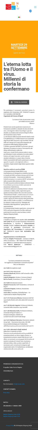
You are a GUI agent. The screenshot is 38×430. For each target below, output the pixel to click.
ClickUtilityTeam (8, 371)
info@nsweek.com (19, 384)
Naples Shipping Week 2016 (11, 416)
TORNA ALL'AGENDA (19, 102)
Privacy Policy (10, 425)
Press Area (6, 392)
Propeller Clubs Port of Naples (12, 367)
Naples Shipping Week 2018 (11, 414)
